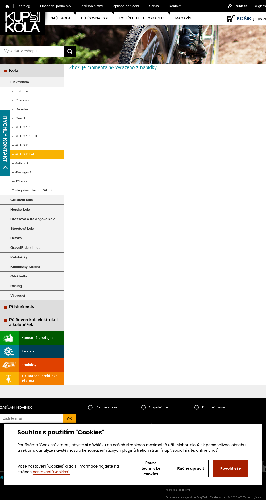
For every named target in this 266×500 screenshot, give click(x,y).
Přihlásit (241, 6)
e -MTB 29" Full (23, 154)
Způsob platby (92, 6)
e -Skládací (20, 163)
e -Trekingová (21, 172)
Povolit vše (230, 468)
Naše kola (60, 18)
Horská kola (20, 209)
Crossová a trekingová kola (32, 219)
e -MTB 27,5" (21, 127)
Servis (154, 6)
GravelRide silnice (25, 248)
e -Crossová (20, 100)
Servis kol (29, 351)
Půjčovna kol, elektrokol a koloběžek (33, 322)
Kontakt (175, 6)
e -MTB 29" (20, 145)
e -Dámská (20, 109)
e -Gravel (18, 118)
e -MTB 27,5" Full (24, 136)
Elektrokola (19, 82)
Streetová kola (22, 228)
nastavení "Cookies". (51, 472)
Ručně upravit (190, 468)
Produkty (28, 364)
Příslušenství (22, 307)
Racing (16, 286)
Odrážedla (18, 276)
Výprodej (17, 295)
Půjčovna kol (95, 18)
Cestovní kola (21, 200)
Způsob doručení (126, 6)
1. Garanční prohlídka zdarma (39, 378)
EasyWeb (202, 497)
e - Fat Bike (20, 91)
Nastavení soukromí (177, 490)
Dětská (16, 238)
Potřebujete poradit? (142, 18)
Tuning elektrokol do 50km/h (33, 190)
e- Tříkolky (19, 181)
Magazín (183, 18)
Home (7, 6)
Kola (13, 70)
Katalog (24, 6)
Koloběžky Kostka (25, 267)
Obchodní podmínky (55, 6)
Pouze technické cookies (151, 468)
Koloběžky (19, 257)
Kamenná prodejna (37, 337)
